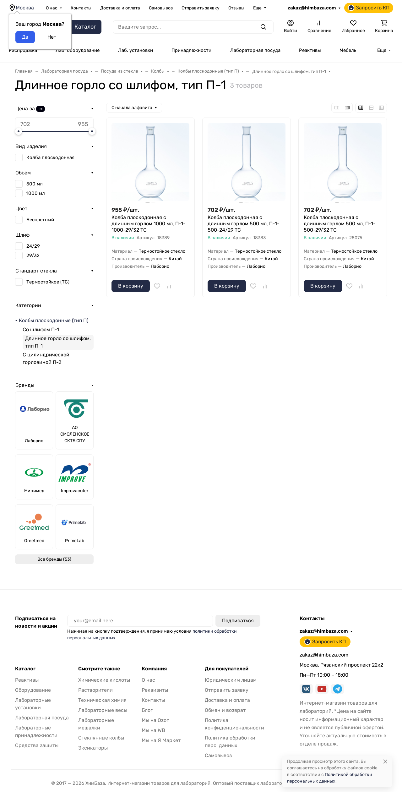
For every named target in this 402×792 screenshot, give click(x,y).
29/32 (33, 255)
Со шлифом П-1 (41, 330)
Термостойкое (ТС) (47, 282)
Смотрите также (99, 668)
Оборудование (33, 690)
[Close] (385, 761)
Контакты (81, 8)
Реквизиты (155, 690)
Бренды (24, 385)
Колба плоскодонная (50, 157)
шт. (40, 109)
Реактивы (310, 50)
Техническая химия (102, 700)
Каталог (25, 668)
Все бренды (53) (54, 559)
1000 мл (35, 193)
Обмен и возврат (225, 710)
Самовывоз (161, 8)
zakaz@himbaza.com (312, 8)
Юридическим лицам (231, 680)
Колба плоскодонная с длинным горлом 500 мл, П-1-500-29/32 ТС (340, 223)
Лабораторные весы (102, 710)
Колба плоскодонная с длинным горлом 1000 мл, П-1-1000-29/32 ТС (148, 223)
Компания (154, 668)
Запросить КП (368, 8)
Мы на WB (153, 730)
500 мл (34, 184)
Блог (147, 710)
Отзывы (236, 8)
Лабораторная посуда (255, 50)
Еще (257, 8)
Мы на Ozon (156, 720)
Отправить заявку (201, 8)
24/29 (33, 246)
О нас (51, 8)
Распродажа (23, 50)
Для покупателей (226, 668)
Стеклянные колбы (101, 738)
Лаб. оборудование (78, 50)
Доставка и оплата (120, 8)
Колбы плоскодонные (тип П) (53, 320)
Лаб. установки (135, 50)
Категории (28, 305)
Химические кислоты (104, 680)
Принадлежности (191, 50)
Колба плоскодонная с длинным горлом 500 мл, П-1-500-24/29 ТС (244, 223)
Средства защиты (36, 745)
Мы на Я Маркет (161, 740)
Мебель (348, 50)
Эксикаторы (93, 748)
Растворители (95, 690)
